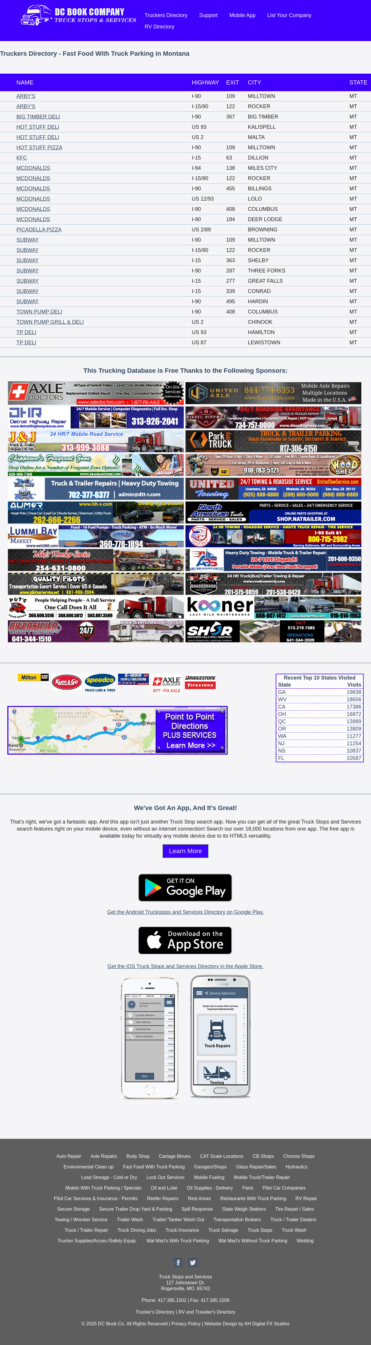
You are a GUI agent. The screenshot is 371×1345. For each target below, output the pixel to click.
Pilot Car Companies (284, 1187)
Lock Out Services (166, 1177)
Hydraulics (296, 1166)
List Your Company (289, 15)
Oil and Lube (164, 1187)
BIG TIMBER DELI (38, 117)
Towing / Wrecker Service (81, 1219)
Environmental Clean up (89, 1166)
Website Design (220, 1323)
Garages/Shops (210, 1166)
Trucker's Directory (154, 1312)
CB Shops (263, 1156)
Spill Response (197, 1209)
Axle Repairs (104, 1156)
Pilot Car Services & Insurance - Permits (95, 1198)
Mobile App (242, 15)
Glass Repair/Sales (256, 1166)
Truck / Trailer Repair (86, 1230)
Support (208, 15)
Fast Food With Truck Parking (154, 1166)
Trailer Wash (130, 1219)
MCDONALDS (33, 168)
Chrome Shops (299, 1156)
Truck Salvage (223, 1230)
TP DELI (26, 332)
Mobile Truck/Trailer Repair (262, 1177)
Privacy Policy (186, 1323)
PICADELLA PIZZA (39, 230)
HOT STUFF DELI (37, 127)
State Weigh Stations (244, 1209)
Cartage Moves (175, 1156)
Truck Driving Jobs (137, 1230)
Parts (247, 1187)
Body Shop (138, 1156)
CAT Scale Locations (222, 1156)
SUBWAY (27, 240)
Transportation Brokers (237, 1219)
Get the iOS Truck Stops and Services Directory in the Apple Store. (185, 966)
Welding (305, 1240)
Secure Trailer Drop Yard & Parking (135, 1209)
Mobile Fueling (209, 1177)
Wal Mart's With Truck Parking (178, 1240)
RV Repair (306, 1198)
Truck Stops (260, 1230)
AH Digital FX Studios (267, 1323)
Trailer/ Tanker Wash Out (178, 1219)
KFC (21, 158)
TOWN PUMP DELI (39, 312)
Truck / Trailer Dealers (293, 1219)
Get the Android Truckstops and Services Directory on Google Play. (185, 912)
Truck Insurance (182, 1230)
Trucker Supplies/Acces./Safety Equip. (97, 1240)
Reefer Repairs (163, 1198)
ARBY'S (25, 96)
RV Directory (159, 27)
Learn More (185, 851)
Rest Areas (199, 1198)
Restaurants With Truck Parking (253, 1198)
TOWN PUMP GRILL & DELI (50, 322)
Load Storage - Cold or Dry (109, 1177)
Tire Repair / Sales (294, 1209)
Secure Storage (73, 1209)
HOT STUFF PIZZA (39, 147)
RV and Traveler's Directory (207, 1312)
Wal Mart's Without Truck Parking (252, 1240)
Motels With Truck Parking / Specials (103, 1187)
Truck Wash (294, 1230)
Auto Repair (69, 1156)
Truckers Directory (165, 15)
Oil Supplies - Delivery (210, 1187)
